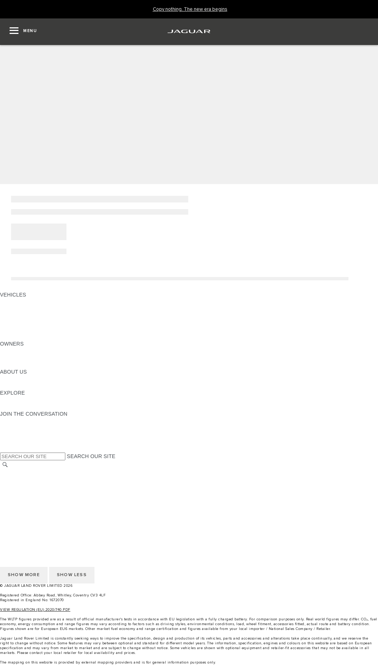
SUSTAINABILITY (21, 386)
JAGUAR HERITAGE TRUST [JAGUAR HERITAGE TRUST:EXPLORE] (34, 407)
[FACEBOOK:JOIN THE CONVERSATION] (17, 442)
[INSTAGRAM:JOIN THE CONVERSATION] (18, 421)
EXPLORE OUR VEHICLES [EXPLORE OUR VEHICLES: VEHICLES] (33, 309)
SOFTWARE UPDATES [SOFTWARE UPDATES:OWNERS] (28, 365)
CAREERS (12, 479)
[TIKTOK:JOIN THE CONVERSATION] (12, 428)
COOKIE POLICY (20, 507)
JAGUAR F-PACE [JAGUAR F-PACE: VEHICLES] (21, 302)
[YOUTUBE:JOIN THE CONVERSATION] (15, 435)
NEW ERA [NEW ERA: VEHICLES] (12, 337)
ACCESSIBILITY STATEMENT (36, 514)
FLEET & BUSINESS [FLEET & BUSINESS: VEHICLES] (24, 323)
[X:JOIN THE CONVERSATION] (5, 449)
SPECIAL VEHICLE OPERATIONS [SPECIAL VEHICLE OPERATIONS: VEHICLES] (41, 316)
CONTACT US (17, 493)
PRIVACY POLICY (22, 500)
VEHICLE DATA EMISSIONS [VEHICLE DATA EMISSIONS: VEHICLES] (34, 330)
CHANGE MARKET (23, 472)
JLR (5, 379)
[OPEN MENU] (23, 31)
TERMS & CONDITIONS (29, 486)
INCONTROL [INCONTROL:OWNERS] (15, 358)
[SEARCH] (5, 464)
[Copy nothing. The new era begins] (190, 9)
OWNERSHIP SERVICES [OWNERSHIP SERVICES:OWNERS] (30, 351)
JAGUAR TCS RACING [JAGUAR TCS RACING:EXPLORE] (27, 400)
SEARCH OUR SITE (91, 456)
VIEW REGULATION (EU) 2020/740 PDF (35, 610)
